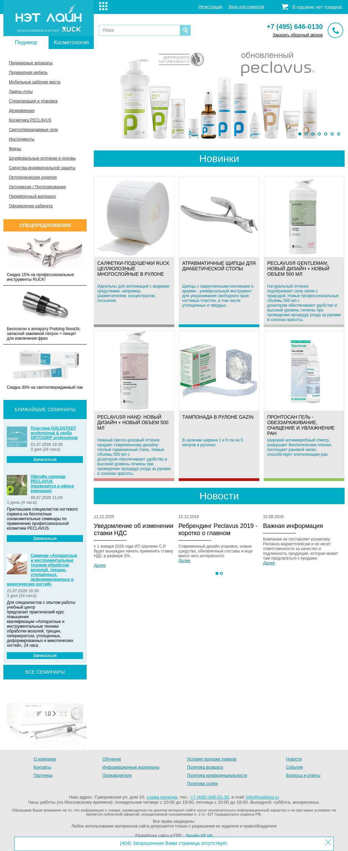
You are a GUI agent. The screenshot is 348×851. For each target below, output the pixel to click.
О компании (45, 759)
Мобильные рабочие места (34, 82)
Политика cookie (202, 783)
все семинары (45, 672)
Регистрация (210, 6)
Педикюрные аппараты (30, 63)
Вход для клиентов (246, 6)
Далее (100, 565)
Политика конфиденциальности (217, 775)
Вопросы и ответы (303, 775)
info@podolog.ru (262, 797)
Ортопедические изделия (33, 177)
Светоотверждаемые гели (33, 129)
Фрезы (15, 148)
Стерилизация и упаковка (33, 101)
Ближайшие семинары (45, 409)
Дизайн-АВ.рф (198, 835)
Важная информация (293, 526)
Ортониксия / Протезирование (37, 186)
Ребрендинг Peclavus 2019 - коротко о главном (217, 529)
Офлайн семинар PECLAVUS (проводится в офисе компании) (52, 483)
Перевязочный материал (32, 196)
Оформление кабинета (31, 206)
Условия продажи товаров (212, 759)
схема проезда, (162, 797)
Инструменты (21, 139)
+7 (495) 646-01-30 (209, 797)
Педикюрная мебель (28, 72)
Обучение (111, 759)
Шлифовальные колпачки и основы (42, 158)
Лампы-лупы (21, 91)
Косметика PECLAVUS (30, 120)
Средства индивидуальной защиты (42, 167)
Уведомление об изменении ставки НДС (133, 529)
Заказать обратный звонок (298, 35)
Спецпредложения (45, 225)
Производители (117, 775)
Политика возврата (205, 767)
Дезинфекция (21, 110)
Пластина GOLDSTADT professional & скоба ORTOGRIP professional (54, 433)
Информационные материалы (130, 767)
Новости (294, 759)
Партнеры (43, 775)
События (294, 767)
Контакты (42, 767)
